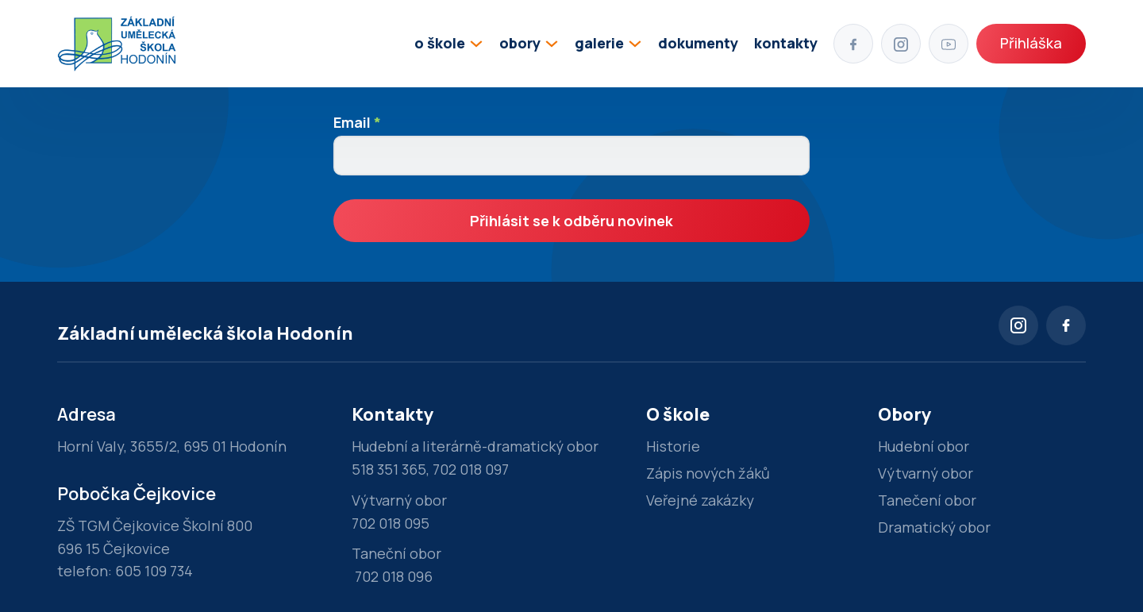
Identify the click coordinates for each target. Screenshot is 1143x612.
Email (357, 122)
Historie (673, 446)
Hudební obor (923, 446)
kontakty (786, 42)
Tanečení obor (927, 500)
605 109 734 (154, 570)
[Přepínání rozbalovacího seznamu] (476, 44)
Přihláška (1031, 42)
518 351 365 (389, 469)
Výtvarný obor (925, 473)
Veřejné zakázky (700, 500)
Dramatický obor (934, 527)
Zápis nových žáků (708, 473)
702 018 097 (471, 469)
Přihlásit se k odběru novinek (571, 220)
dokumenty (698, 42)
